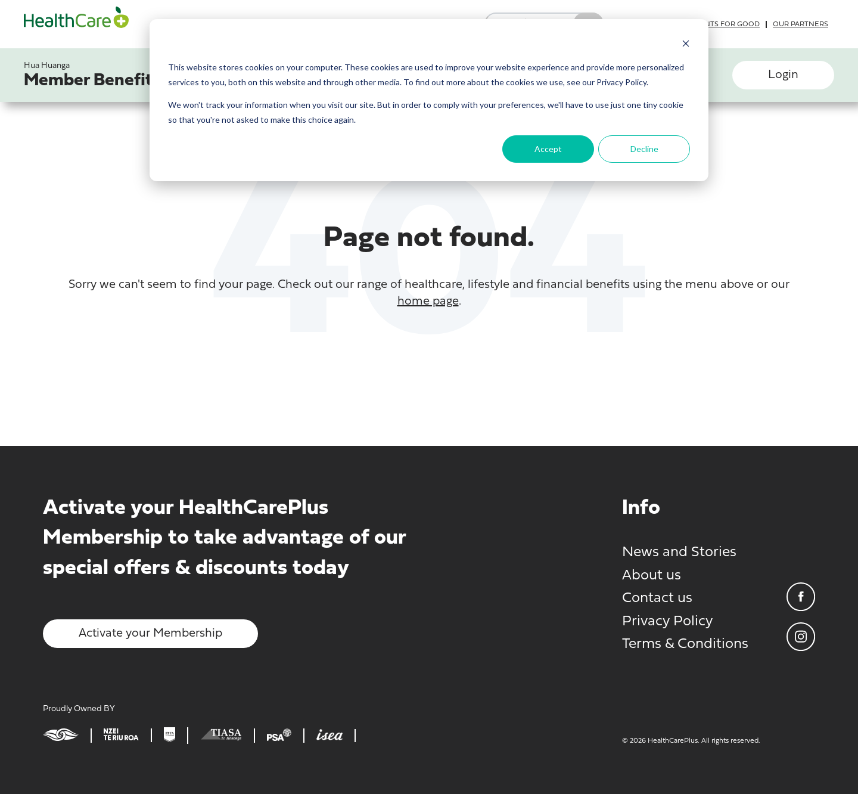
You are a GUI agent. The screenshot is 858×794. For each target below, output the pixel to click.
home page (428, 302)
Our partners (800, 24)
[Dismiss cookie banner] (686, 45)
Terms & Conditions (685, 644)
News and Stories (679, 552)
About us (651, 576)
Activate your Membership (150, 634)
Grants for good (724, 24)
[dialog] (429, 100)
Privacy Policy (667, 622)
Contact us (657, 598)
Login (783, 75)
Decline (644, 149)
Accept (548, 149)
